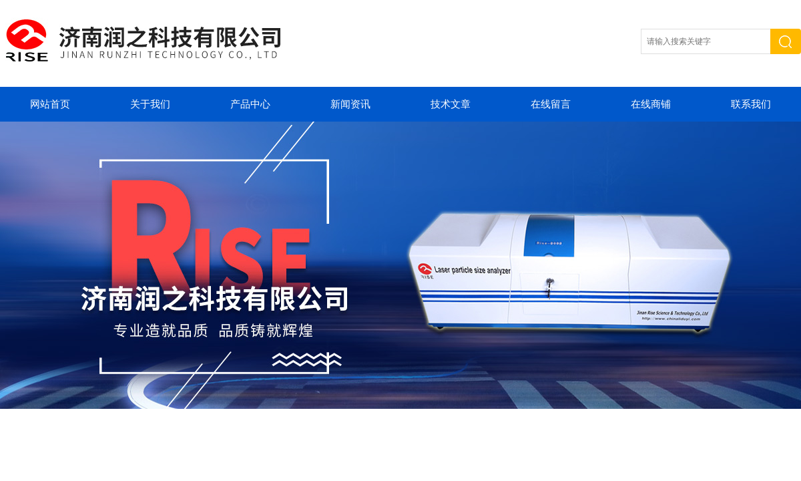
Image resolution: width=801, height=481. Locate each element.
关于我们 (150, 104)
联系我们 (751, 104)
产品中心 (250, 104)
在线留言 (551, 104)
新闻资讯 (350, 104)
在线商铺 (651, 104)
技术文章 (451, 104)
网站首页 (50, 104)
